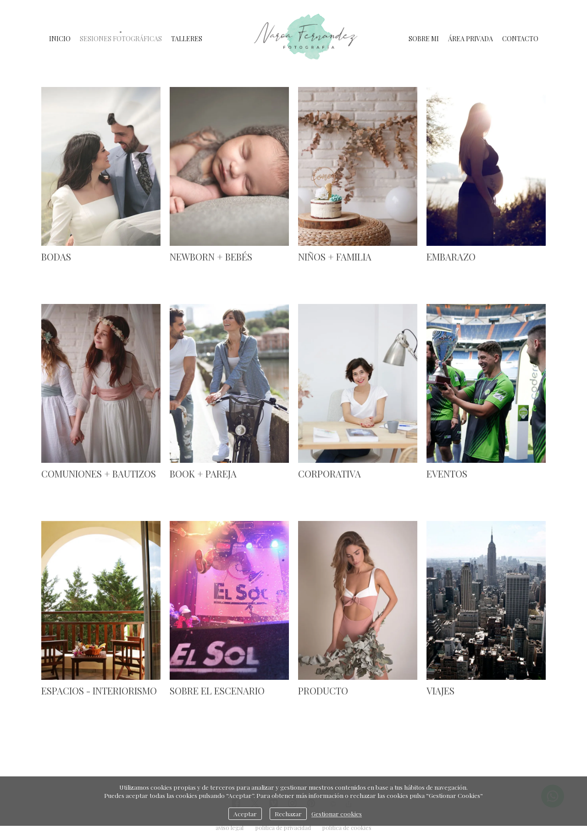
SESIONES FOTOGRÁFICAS (121, 38)
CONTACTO (520, 38)
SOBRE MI (424, 38)
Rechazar (288, 813)
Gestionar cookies (336, 813)
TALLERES (186, 38)
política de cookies (346, 827)
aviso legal (230, 827)
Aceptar (245, 813)
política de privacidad (283, 827)
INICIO (60, 38)
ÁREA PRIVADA (470, 38)
